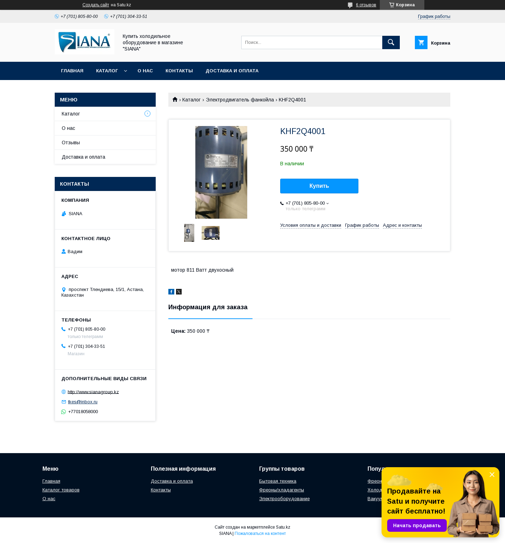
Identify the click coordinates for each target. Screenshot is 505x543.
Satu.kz (283, 527)
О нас (145, 70)
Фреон (375, 481)
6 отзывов (366, 4)
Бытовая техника (277, 481)
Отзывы (71, 142)
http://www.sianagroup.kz (93, 391)
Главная (72, 70)
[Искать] (391, 42)
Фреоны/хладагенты (281, 489)
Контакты (179, 70)
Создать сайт (95, 4)
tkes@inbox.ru (82, 401)
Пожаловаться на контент (260, 533)
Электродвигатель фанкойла (240, 99)
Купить (319, 186)
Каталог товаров (61, 489)
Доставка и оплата (232, 70)
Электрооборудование (284, 498)
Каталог (107, 70)
